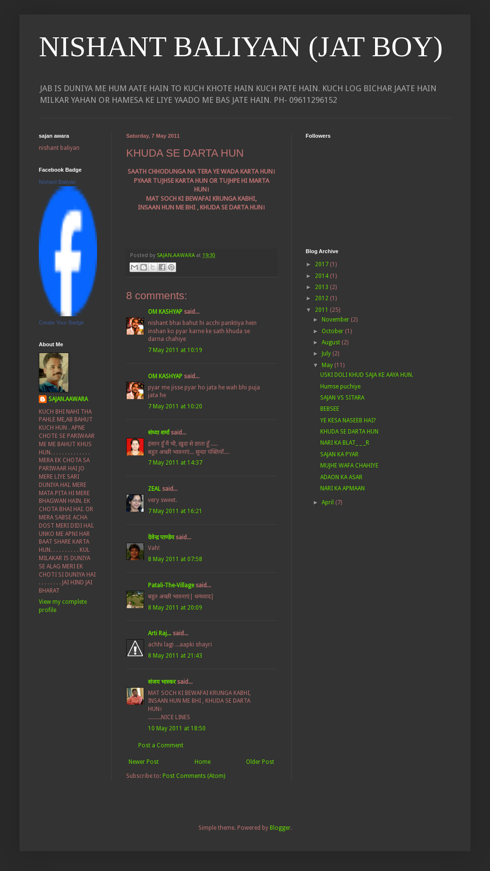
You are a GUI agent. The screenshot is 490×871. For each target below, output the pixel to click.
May (328, 365)
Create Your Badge (61, 322)
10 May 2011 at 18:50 (177, 728)
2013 (322, 287)
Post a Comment (160, 745)
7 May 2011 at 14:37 (175, 462)
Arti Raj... (159, 633)
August (332, 342)
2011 (322, 309)
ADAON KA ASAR (341, 477)
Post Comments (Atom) (194, 776)
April (328, 502)
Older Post (260, 761)
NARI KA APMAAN (342, 488)
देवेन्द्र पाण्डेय (161, 537)
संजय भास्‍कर (162, 681)
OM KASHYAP (165, 311)
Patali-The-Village (171, 585)
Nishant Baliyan (57, 182)
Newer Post (144, 761)
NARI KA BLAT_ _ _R (344, 442)
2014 (322, 276)
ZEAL (154, 488)
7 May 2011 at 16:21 (175, 511)
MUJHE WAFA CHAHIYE (349, 465)
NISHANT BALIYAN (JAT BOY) (241, 47)
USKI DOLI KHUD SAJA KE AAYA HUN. (366, 374)
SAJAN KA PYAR (339, 454)
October (333, 331)
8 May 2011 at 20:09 (175, 607)
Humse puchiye (340, 386)
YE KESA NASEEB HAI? (348, 420)
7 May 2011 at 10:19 (175, 350)
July (327, 353)
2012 (322, 298)
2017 (322, 264)
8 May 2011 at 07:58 (175, 559)
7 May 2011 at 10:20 (175, 406)
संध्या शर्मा (158, 432)
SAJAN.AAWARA (68, 399)
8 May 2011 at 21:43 (175, 655)
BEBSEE (329, 408)
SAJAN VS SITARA (342, 397)
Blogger (280, 827)
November (336, 319)
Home (203, 761)
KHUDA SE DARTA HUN (349, 431)
